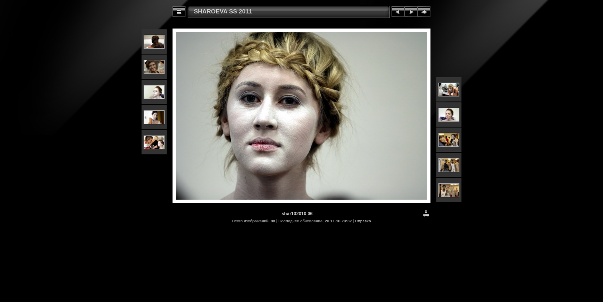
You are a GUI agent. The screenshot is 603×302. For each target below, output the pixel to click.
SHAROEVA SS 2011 (223, 11)
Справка (363, 221)
